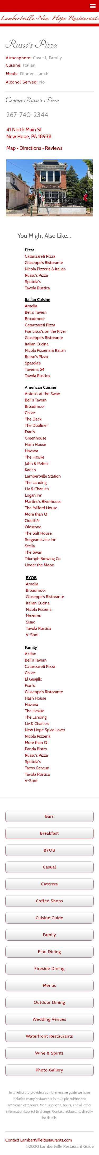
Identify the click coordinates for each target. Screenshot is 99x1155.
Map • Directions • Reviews (34, 148)
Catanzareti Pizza (40, 256)
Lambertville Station (43, 476)
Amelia (31, 305)
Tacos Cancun (37, 767)
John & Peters (37, 463)
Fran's (30, 431)
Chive (30, 412)
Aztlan (30, 653)
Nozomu (33, 615)
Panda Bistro (36, 748)
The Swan (33, 552)
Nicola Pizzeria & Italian (45, 268)
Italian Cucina (37, 343)
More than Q (36, 514)
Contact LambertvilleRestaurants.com (38, 1140)
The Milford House (41, 507)
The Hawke (34, 457)
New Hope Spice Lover (45, 729)
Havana (31, 450)
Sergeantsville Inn (40, 539)
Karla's (30, 469)
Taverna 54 (34, 369)
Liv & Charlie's (37, 488)
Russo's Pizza (36, 275)
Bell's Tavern (36, 312)
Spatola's (33, 281)
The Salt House (38, 533)
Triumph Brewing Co (43, 558)
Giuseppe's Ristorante (44, 262)
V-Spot (32, 634)
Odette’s (32, 520)
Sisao (30, 622)
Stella (30, 545)
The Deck (33, 419)
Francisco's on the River (45, 331)
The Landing (36, 482)
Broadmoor (35, 318)
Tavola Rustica (37, 287)
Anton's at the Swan (42, 393)
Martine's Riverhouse (43, 501)
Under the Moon (39, 564)
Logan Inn (34, 495)
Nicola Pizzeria (38, 609)
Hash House (35, 444)
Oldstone (33, 526)
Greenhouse (35, 438)
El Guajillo (33, 679)
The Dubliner (36, 425)
